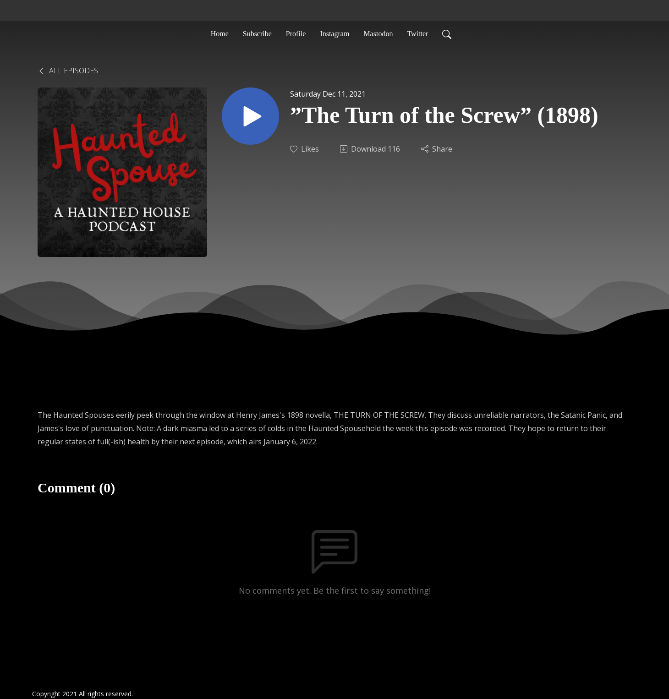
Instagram (334, 34)
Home (220, 34)
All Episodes (68, 71)
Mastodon (378, 34)
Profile (296, 34)
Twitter (417, 34)
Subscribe (257, 34)
